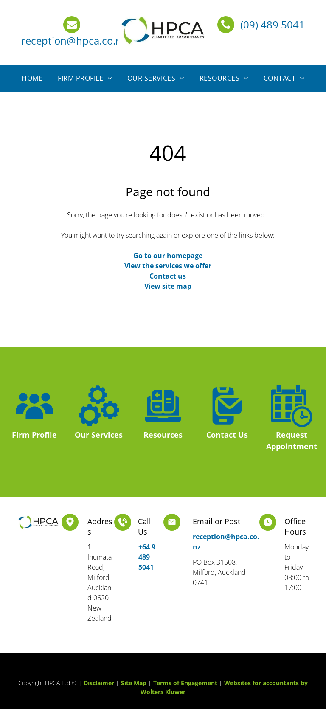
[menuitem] (32, 78)
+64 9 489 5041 (146, 557)
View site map (167, 286)
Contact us (167, 276)
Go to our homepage (167, 255)
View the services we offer (167, 265)
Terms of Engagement (185, 683)
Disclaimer (99, 683)
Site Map (133, 683)
